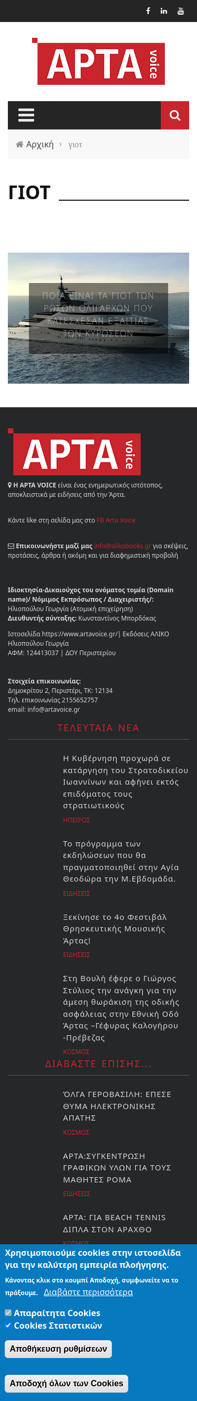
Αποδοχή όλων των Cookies (66, 1384)
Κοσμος (76, 1051)
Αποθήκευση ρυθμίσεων (58, 1349)
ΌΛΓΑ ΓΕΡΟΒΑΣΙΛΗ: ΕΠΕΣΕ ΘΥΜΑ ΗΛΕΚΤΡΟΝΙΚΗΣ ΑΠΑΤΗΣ (117, 1106)
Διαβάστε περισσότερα (88, 1293)
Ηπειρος (76, 820)
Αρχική (40, 144)
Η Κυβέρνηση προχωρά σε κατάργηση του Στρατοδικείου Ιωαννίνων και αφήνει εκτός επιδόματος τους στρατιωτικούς (126, 781)
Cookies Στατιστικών (58, 1326)
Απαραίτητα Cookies (57, 1314)
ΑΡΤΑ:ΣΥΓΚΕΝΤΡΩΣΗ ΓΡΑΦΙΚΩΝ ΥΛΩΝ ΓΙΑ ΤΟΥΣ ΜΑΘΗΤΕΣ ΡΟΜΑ (117, 1167)
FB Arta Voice (116, 520)
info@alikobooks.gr (122, 545)
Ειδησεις (76, 893)
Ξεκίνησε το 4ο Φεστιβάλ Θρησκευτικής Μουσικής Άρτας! (115, 928)
